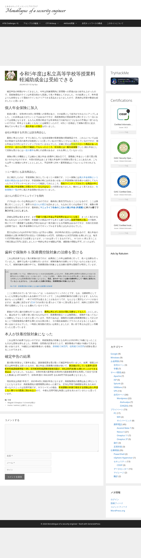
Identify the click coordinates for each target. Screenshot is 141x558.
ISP (115, 379)
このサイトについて (115, 23)
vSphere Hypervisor (123, 457)
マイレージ (119, 472)
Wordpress (122, 398)
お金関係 (115, 361)
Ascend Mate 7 (124, 428)
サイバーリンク (124, 420)
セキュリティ (120, 461)
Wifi (119, 417)
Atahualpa (125, 402)
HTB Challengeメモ (10, 23)
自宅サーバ (119, 394)
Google (114, 353)
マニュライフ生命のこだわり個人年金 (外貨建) (61, 207)
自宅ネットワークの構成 (92, 23)
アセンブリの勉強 (33, 23)
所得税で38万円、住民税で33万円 (68, 346)
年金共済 (75, 144)
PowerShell (119, 454)
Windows (115, 357)
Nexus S (121, 431)
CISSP (119, 465)
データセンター (121, 468)
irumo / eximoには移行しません (20, 405)
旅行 (116, 442)
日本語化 (124, 405)
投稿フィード (117, 503)
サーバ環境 (116, 372)
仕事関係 (115, 450)
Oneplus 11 (122, 435)
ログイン (115, 499)
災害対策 (118, 446)
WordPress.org (118, 510)
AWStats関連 (72, 23)
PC (115, 413)
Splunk (117, 383)
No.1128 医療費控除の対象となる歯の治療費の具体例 (31, 286)
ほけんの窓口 (40, 204)
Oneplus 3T (122, 439)
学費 (9, 400)
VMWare (118, 387)
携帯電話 (118, 424)
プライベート (117, 409)
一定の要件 (29, 150)
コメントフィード (119, 506)
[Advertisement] (70, 45)
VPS (115, 390)
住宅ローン (119, 365)
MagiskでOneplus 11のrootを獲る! (21, 402)
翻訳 (116, 476)
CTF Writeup (53, 23)
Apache (117, 376)
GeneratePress (94, 524)
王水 (33, 302)
